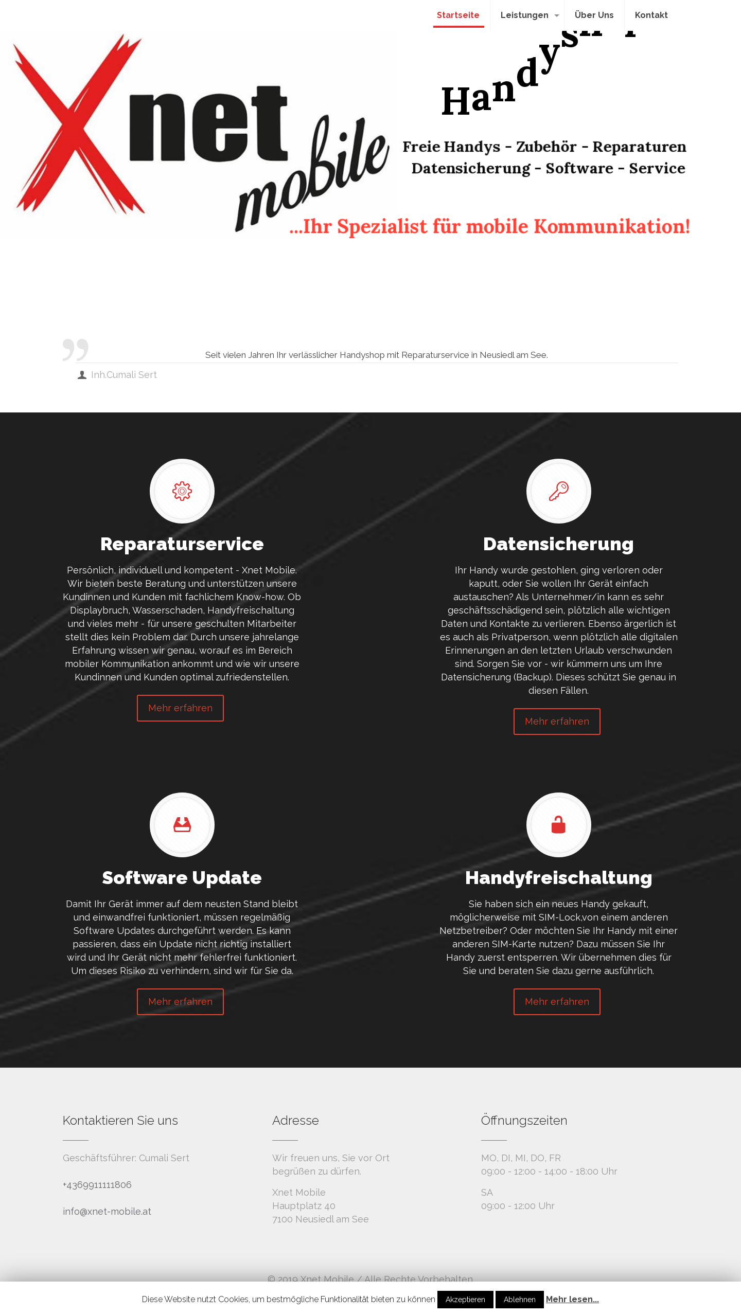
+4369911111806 (97, 1184)
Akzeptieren (465, 1299)
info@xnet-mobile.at (107, 1211)
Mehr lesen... (572, 1299)
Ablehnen (520, 1299)
